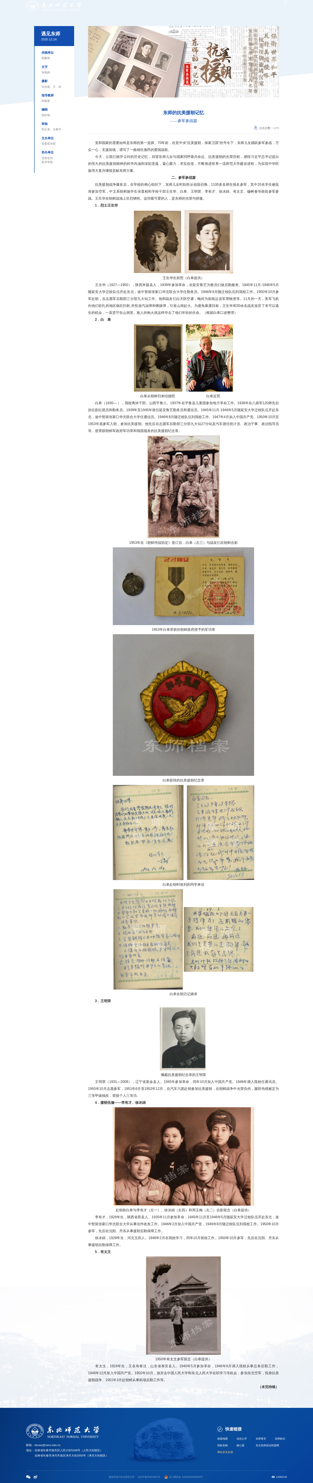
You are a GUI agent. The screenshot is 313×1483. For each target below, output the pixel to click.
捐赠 (208, 6)
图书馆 (257, 6)
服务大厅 (237, 6)
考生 (192, 6)
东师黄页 (261, 1438)
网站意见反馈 (225, 1452)
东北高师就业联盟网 (268, 1445)
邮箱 (247, 6)
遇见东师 (50, 33)
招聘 (200, 6)
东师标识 (280, 1438)
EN (278, 6)
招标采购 (223, 1445)
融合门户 (224, 6)
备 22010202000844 (189, 1477)
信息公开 (242, 1438)
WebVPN (268, 6)
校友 (185, 6)
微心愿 (240, 1445)
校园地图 (223, 1438)
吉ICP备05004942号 (149, 1477)
